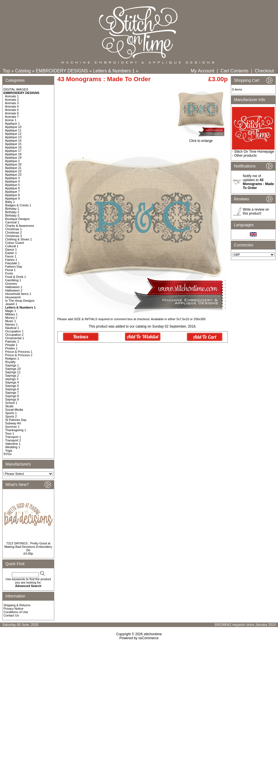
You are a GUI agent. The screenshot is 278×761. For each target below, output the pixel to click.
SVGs (7, 454)
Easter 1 (11, 253)
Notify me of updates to (258, 182)
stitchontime (153, 634)
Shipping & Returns (16, 605)
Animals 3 (12, 103)
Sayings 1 (12, 365)
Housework (13, 297)
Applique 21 (13, 167)
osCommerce (148, 638)
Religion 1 (12, 358)
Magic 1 (10, 311)
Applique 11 (13, 130)
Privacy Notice (13, 608)
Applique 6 (12, 188)
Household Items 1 (18, 293)
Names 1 (11, 324)
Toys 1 (9, 433)
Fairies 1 (11, 259)
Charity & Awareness (19, 225)
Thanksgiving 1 (15, 430)
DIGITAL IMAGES (15, 89)
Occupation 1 (14, 331)
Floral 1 (10, 270)
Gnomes (11, 283)
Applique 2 (12, 161)
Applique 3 (12, 178)
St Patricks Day (15, 420)
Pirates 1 (11, 348)
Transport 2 (13, 440)
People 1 (11, 345)
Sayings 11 (12, 372)
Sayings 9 (12, 399)
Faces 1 (10, 256)
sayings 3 (11, 379)
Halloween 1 (13, 287)
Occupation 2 (14, 334)
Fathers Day (13, 266)
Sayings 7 (12, 392)
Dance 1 (11, 249)
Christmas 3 (13, 236)
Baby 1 (10, 202)
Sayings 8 (12, 396)
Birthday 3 (12, 215)
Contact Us (11, 615)
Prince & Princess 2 (18, 355)
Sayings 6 (12, 389)
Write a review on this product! (256, 211)
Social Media (14, 409)
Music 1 (10, 321)
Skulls (9, 406)
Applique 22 (13, 171)
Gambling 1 (13, 280)
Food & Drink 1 (15, 276)
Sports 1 (11, 413)
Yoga (8, 450)
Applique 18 (13, 154)
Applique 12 (13, 133)
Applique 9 (12, 198)
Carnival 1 (12, 222)
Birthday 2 (12, 212)
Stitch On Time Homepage (254, 152)
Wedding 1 (12, 447)
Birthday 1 (12, 208)
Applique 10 (13, 127)
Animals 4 (12, 106)
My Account (202, 70)
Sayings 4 (12, 382)
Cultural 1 (11, 246)
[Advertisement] (139, 689)
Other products (245, 156)
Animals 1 (12, 96)
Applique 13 (13, 137)
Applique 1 (12, 123)
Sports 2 (11, 416)
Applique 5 (12, 184)
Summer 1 (12, 426)
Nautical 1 (12, 328)
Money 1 (11, 317)
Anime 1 (10, 120)
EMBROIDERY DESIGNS (62, 70)
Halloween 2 (13, 290)
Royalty (10, 362)
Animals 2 (12, 99)
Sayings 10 (12, 368)
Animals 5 (12, 110)
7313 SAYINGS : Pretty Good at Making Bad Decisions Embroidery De (28, 547)
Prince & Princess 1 (18, 351)
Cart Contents (234, 70)
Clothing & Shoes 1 (18, 239)
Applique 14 (13, 140)
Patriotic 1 (12, 341)
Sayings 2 (12, 375)
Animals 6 (12, 113)
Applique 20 (13, 164)
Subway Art (13, 423)
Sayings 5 (12, 385)
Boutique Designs (17, 219)
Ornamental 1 (14, 338)
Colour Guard (14, 242)
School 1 (11, 402)
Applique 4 (12, 181)
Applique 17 (13, 150)
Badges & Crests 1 (18, 205)
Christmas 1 (13, 229)
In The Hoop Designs (19, 300)
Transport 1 (13, 437)
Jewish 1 (11, 304)
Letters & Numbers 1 (114, 70)
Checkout (264, 70)
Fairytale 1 (12, 263)
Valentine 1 (12, 443)
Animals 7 (12, 116)
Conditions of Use (15, 612)
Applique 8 (12, 195)
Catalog (23, 70)
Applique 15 (13, 144)
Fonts (9, 273)
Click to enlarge (201, 139)
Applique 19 (13, 157)
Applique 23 (13, 174)
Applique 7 (12, 191)
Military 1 (11, 314)
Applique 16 (13, 147)
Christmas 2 (13, 232)
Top (6, 70)
